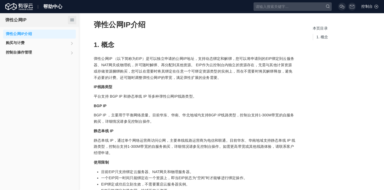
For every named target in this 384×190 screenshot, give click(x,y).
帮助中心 (53, 6)
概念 (322, 37)
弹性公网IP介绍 (19, 34)
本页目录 (320, 28)
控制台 (370, 6)
